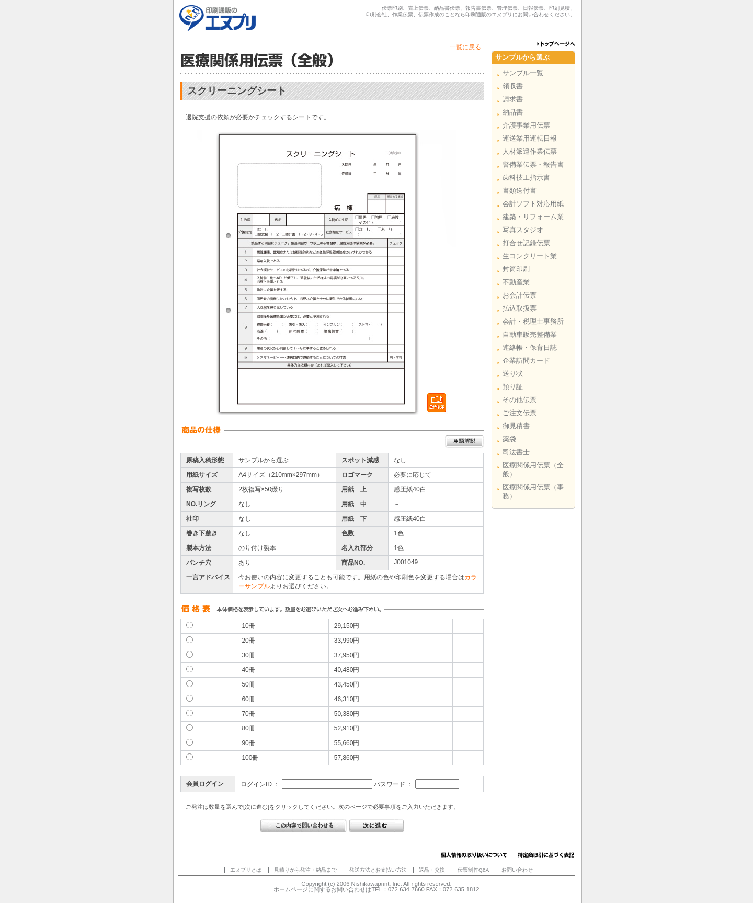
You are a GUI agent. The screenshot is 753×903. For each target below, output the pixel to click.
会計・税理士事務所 (533, 321)
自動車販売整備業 (530, 334)
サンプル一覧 (523, 73)
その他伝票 (520, 400)
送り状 (513, 374)
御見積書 (516, 426)
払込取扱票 (520, 308)
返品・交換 (432, 870)
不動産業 (516, 282)
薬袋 (509, 439)
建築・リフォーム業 (533, 217)
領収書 (513, 86)
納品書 (513, 112)
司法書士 (516, 452)
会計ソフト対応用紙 (533, 204)
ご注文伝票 (520, 413)
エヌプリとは (245, 870)
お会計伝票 (520, 295)
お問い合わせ (517, 870)
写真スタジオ (523, 230)
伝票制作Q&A (473, 870)
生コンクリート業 (530, 256)
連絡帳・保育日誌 (530, 347)
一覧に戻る (465, 47)
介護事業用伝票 (526, 125)
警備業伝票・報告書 (533, 164)
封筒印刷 (516, 269)
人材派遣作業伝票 (530, 151)
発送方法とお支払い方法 (378, 870)
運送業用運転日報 (530, 138)
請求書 (513, 99)
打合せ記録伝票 (526, 243)
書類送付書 (520, 191)
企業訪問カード (526, 360)
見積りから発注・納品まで (305, 870)
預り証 (513, 387)
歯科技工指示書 (526, 177)
